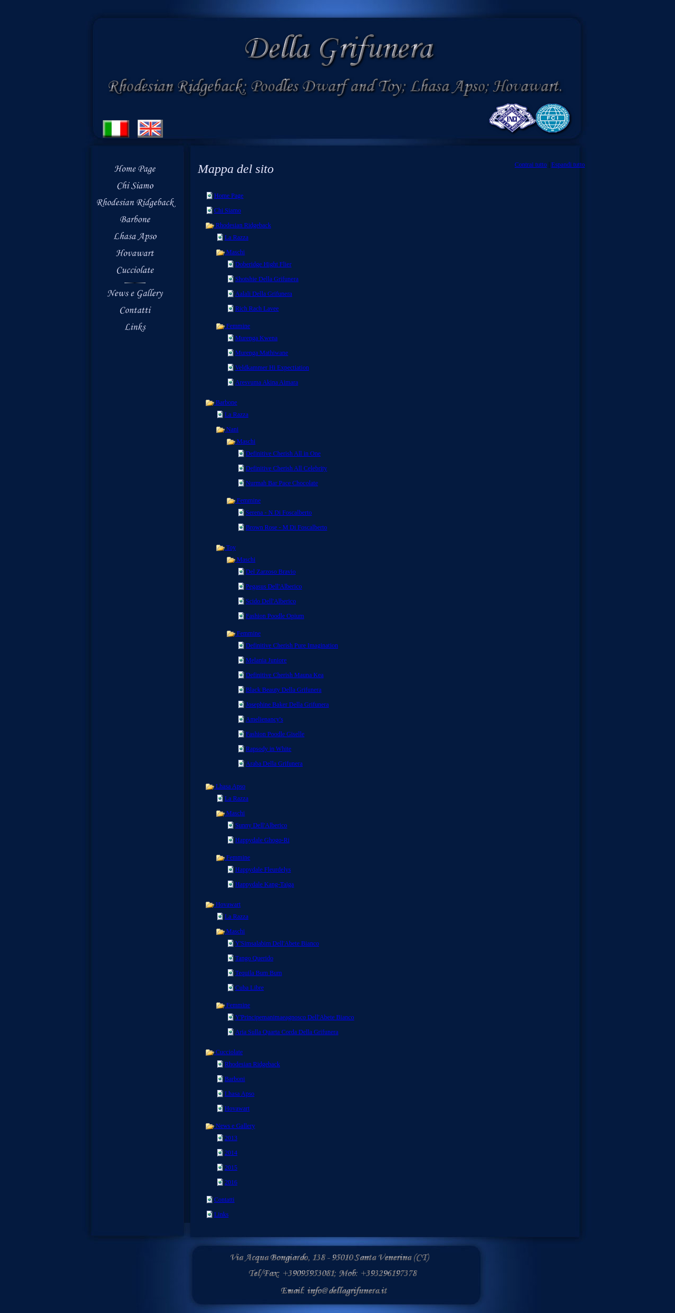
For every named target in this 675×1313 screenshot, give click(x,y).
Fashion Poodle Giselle (275, 734)
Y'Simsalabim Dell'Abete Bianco (277, 943)
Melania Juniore (266, 660)
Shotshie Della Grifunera (266, 279)
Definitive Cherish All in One (283, 453)
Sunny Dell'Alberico (261, 825)
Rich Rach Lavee (257, 308)
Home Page (229, 195)
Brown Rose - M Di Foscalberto (286, 527)
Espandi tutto (568, 164)
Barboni (235, 1079)
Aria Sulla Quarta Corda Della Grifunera (287, 1032)
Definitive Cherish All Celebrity (286, 468)
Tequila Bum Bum (258, 973)
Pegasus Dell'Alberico (274, 586)
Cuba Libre (249, 987)
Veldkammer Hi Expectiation (272, 367)
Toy (226, 547)
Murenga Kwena (256, 338)
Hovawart (222, 904)
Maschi (230, 252)
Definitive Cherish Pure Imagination (292, 645)
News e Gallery (230, 1125)
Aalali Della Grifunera (263, 293)
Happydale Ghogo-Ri (262, 840)
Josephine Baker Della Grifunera (287, 704)
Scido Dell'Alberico (271, 601)
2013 (231, 1138)
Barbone (221, 402)
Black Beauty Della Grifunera (284, 689)
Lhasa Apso (225, 786)
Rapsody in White (268, 748)
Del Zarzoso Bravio (271, 571)
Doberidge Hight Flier (263, 264)
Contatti (224, 1199)
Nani (227, 429)
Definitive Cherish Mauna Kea (285, 675)
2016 (231, 1182)
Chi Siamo (227, 210)
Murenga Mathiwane (261, 352)
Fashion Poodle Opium (275, 616)
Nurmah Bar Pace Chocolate (282, 483)
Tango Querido (254, 958)
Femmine (233, 326)
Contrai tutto (531, 164)
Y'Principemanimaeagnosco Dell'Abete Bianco (294, 1017)
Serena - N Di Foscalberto (279, 512)
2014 (231, 1152)
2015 (231, 1167)
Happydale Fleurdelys (263, 869)
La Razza (236, 237)
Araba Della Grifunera (274, 763)
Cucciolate (224, 1052)
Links (221, 1214)
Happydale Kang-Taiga (264, 884)
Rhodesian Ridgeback (238, 225)
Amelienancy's (264, 719)
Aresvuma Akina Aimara (266, 382)
